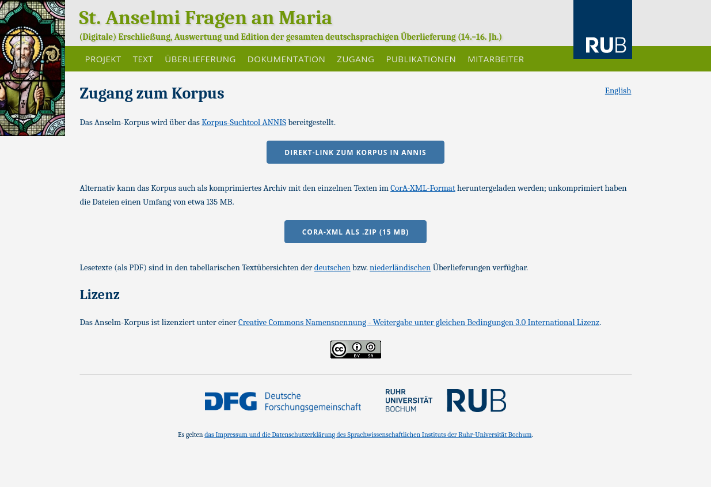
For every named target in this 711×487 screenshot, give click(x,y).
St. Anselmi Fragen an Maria (206, 17)
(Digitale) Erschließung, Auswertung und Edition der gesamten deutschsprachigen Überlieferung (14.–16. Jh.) (291, 37)
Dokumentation (286, 59)
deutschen (332, 267)
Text (143, 59)
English (618, 90)
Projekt (103, 59)
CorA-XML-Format (422, 188)
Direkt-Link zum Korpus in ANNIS (355, 152)
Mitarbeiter (495, 59)
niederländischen (400, 267)
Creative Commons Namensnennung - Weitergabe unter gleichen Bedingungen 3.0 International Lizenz (418, 322)
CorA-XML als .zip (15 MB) (355, 232)
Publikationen (421, 59)
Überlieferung (200, 59)
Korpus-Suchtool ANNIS (243, 122)
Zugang (355, 59)
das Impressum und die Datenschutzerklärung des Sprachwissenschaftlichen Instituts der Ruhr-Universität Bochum (367, 435)
